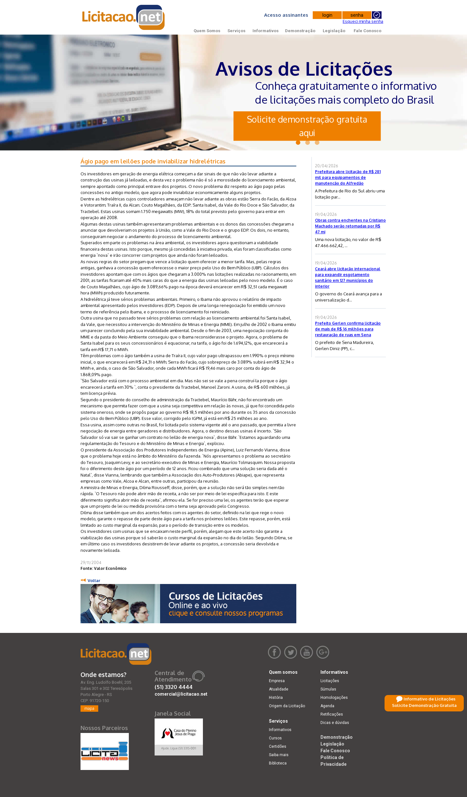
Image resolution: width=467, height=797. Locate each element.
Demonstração (300, 30)
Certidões (277, 746)
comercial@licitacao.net (181, 694)
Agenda (327, 706)
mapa (89, 708)
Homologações (334, 697)
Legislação (334, 30)
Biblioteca (278, 763)
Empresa (277, 681)
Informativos (266, 30)
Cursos (275, 738)
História (276, 697)
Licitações (329, 681)
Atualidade (278, 689)
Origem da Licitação (287, 706)
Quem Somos (207, 30)
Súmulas (328, 689)
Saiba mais (279, 755)
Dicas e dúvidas (334, 722)
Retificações (331, 714)
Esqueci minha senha (363, 21)
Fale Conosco (367, 30)
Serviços (236, 30)
